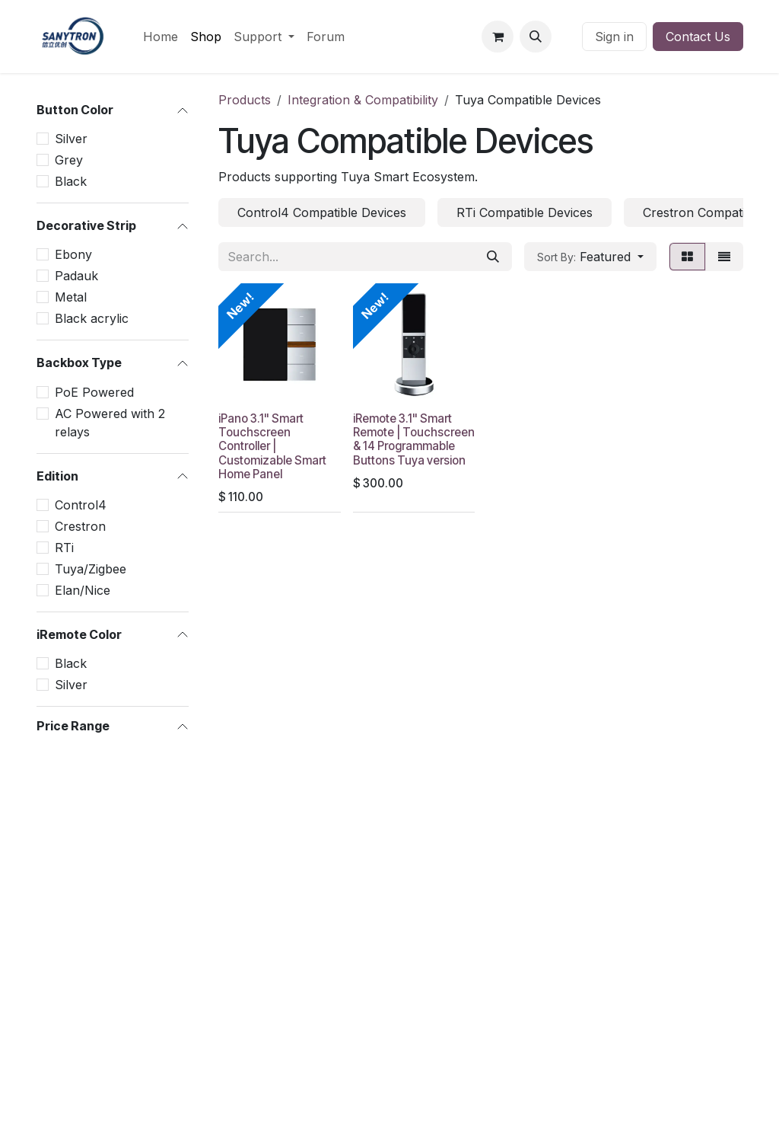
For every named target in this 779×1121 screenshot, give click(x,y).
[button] (536, 37)
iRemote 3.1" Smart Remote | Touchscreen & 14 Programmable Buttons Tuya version (414, 439)
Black (71, 181)
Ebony (73, 254)
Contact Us (698, 36)
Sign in (614, 36)
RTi (64, 547)
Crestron (80, 526)
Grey (69, 160)
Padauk (76, 275)
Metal (71, 297)
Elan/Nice (82, 590)
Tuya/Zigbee (90, 568)
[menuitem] (160, 36)
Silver (71, 138)
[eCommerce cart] (498, 37)
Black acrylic (92, 318)
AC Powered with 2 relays (110, 422)
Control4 (81, 505)
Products (244, 99)
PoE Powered (94, 392)
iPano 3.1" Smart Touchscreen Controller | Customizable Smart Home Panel (272, 446)
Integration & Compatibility (363, 99)
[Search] (493, 256)
